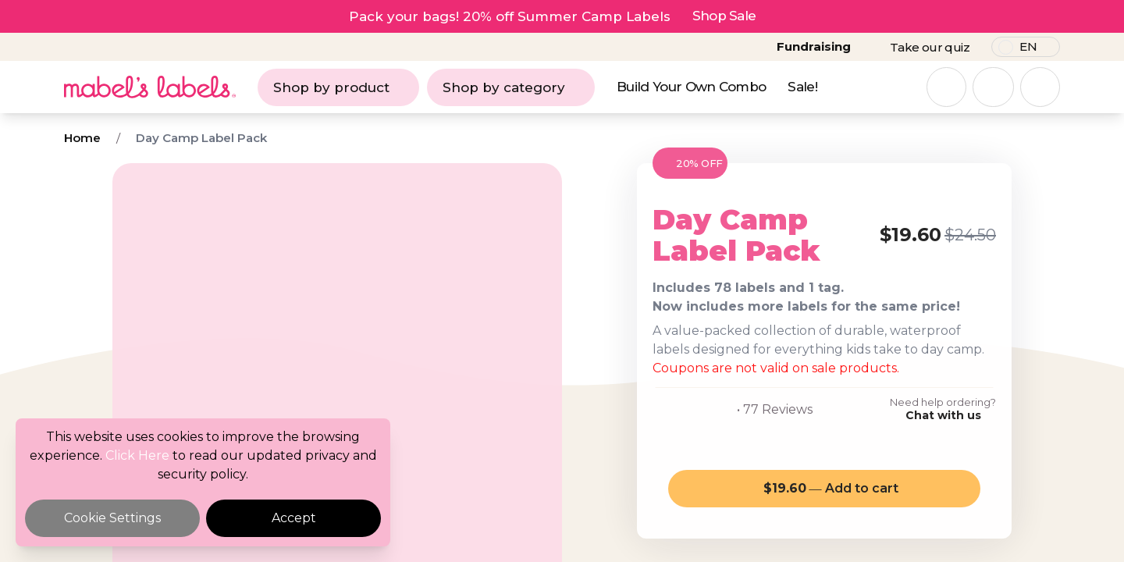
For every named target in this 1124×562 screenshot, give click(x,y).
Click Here (137, 455)
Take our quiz (929, 47)
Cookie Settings (112, 517)
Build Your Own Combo (691, 86)
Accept (294, 517)
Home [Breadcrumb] (82, 137)
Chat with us (943, 415)
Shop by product (338, 87)
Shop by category (511, 87)
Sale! (802, 86)
